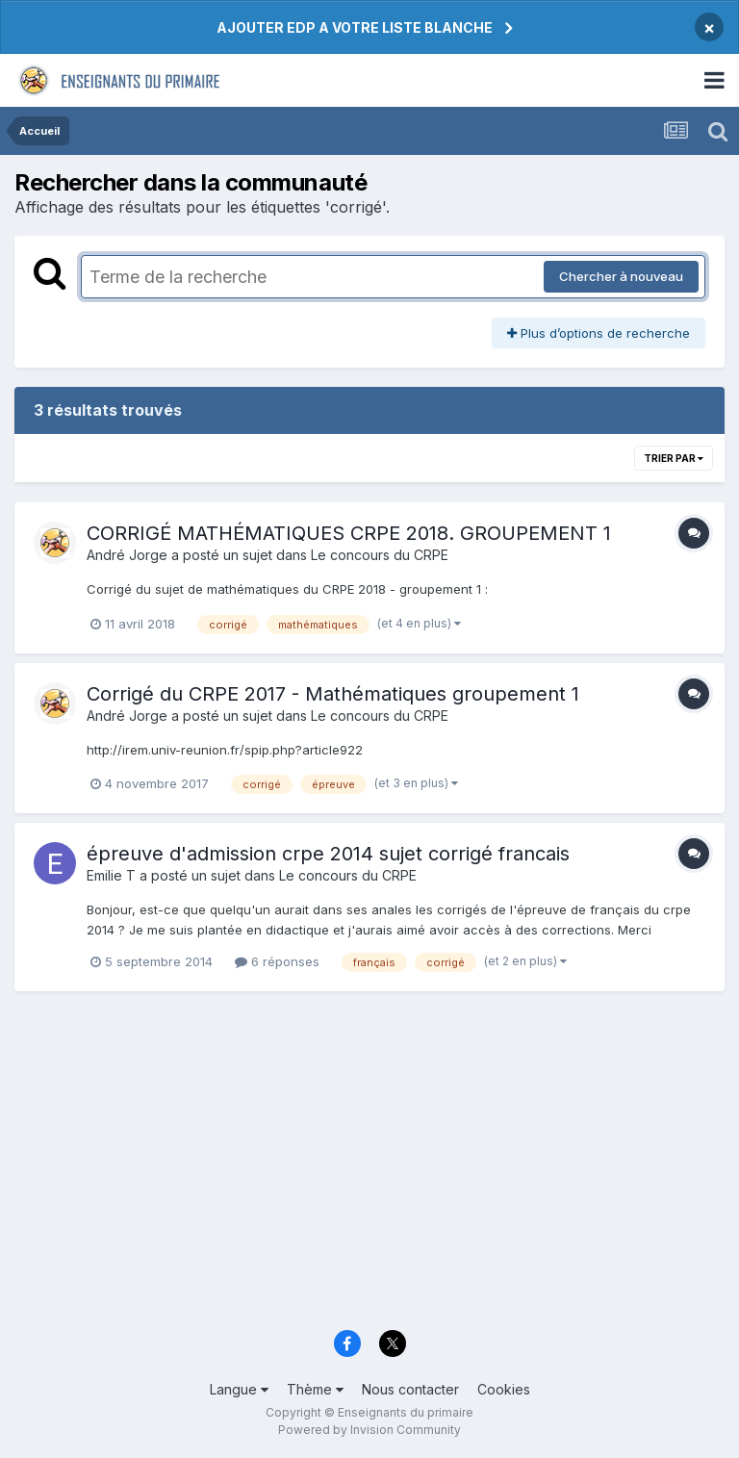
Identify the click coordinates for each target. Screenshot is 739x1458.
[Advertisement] (369, 1169)
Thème (315, 1389)
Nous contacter (410, 1389)
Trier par (673, 458)
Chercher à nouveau (621, 276)
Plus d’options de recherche (598, 333)
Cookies (503, 1389)
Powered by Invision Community (369, 1429)
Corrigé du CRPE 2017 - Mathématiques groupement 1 (333, 693)
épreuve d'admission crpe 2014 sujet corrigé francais (328, 853)
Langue (239, 1389)
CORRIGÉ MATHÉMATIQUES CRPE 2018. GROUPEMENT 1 (349, 533)
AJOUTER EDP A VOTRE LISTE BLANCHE (355, 27)
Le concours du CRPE (379, 555)
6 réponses (277, 961)
